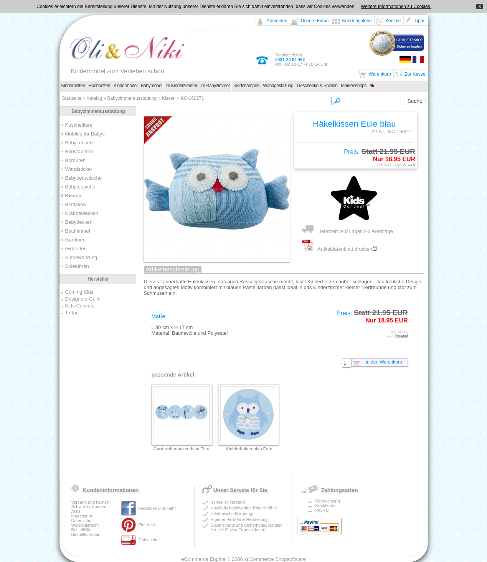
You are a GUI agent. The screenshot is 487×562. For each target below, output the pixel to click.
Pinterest (147, 524)
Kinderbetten (73, 85)
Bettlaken (75, 204)
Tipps (420, 20)
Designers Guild (83, 299)
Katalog (94, 98)
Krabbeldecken (82, 213)
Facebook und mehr (157, 508)
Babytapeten (79, 151)
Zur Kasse (415, 74)
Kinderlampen (246, 85)
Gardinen (75, 240)
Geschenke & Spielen (317, 85)
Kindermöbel (125, 85)
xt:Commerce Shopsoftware (274, 559)
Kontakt (393, 20)
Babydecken (79, 222)
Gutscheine (149, 539)
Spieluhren (77, 266)
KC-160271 (192, 98)
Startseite (72, 98)
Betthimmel (77, 231)
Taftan (72, 313)
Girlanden (76, 248)
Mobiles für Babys (85, 134)
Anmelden (277, 20)
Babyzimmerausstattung (132, 98)
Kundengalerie (356, 20)
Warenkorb (380, 74)
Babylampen (79, 142)
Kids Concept (80, 306)
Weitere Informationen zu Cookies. (396, 6)
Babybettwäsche (83, 178)
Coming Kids (79, 292)
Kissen (169, 98)
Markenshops (353, 85)
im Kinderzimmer (181, 85)
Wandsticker (78, 169)
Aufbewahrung (81, 257)
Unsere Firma (315, 20)
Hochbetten (99, 85)
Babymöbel (151, 85)
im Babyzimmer (215, 85)
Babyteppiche (80, 187)
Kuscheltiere (79, 125)
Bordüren (75, 160)
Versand (409, 165)
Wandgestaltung (278, 85)
